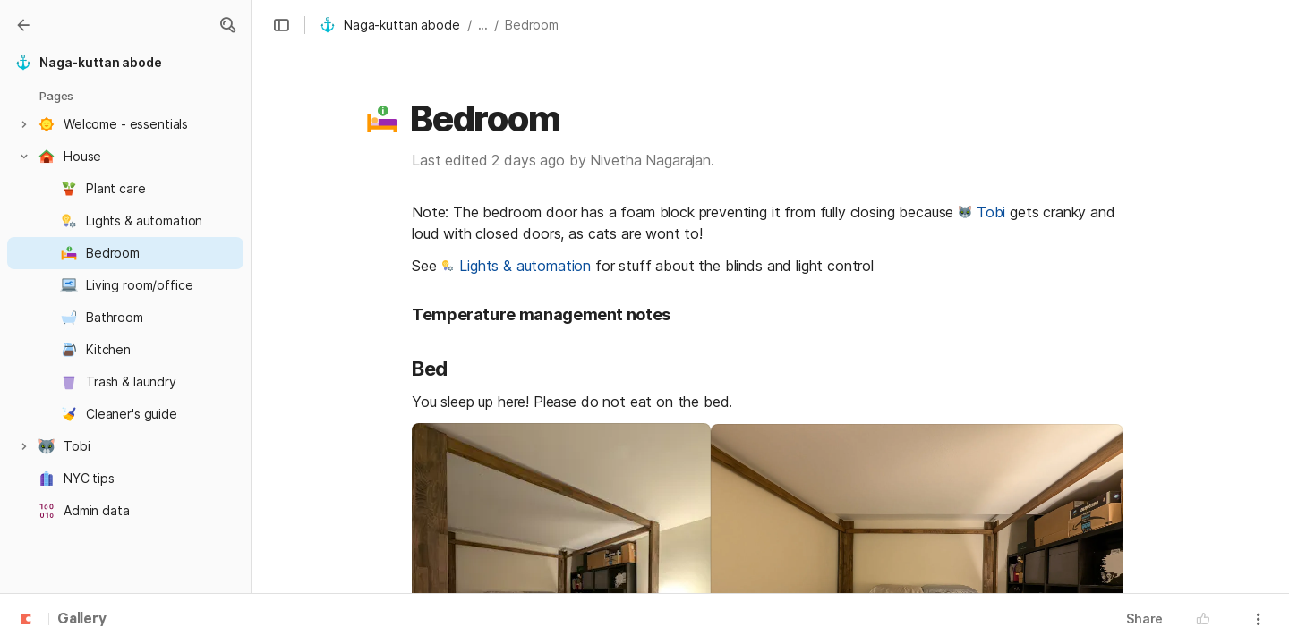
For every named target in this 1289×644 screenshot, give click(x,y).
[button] (281, 25)
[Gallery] (23, 25)
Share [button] (1144, 618)
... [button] (483, 24)
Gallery (82, 620)
